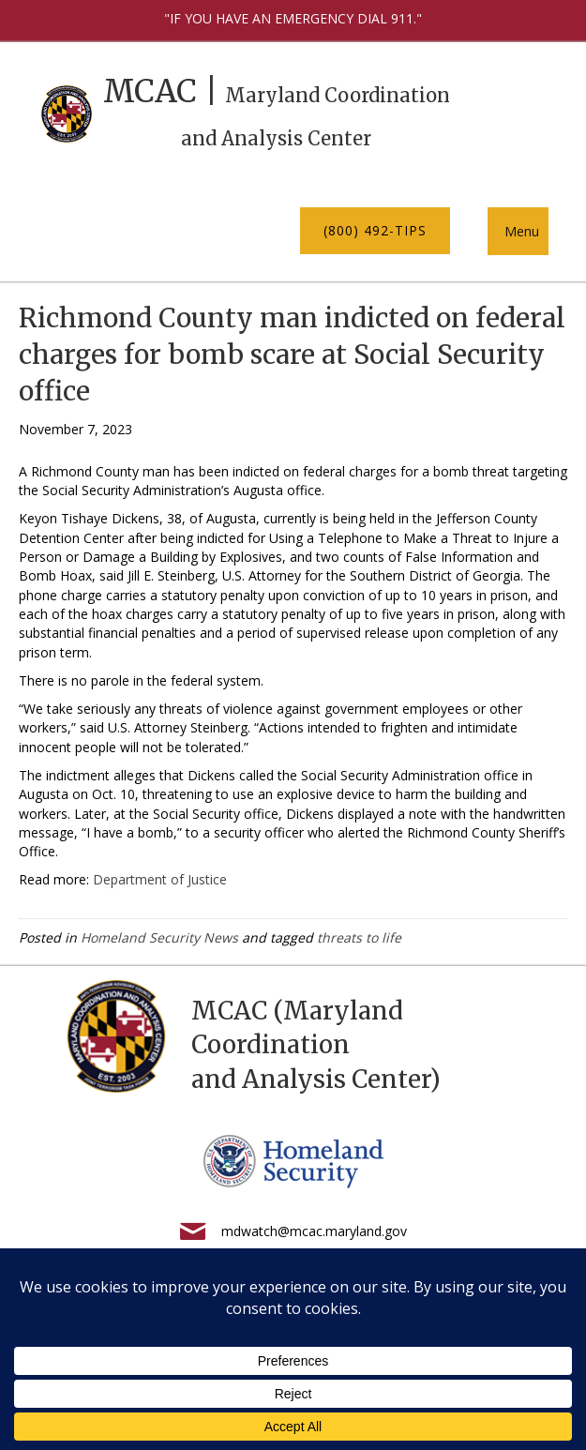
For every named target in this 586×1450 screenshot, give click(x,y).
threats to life (359, 937)
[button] (375, 230)
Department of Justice (160, 879)
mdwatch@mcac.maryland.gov (314, 1231)
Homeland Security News (159, 937)
